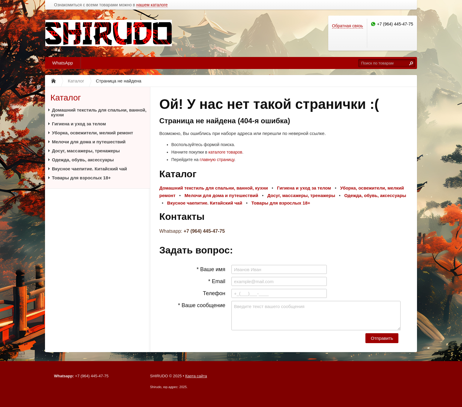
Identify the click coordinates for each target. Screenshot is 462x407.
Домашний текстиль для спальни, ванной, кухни (98, 112)
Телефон (214, 293)
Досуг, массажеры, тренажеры (86, 150)
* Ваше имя (210, 269)
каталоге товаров (225, 152)
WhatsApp (62, 62)
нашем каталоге (152, 5)
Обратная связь (347, 25)
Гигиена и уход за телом (79, 123)
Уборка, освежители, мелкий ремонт (92, 132)
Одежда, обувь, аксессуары (83, 159)
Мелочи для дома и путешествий (89, 141)
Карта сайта (196, 376)
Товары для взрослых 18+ (81, 177)
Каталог (65, 97)
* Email (216, 281)
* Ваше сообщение (201, 305)
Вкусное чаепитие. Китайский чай (89, 168)
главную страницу (217, 159)
